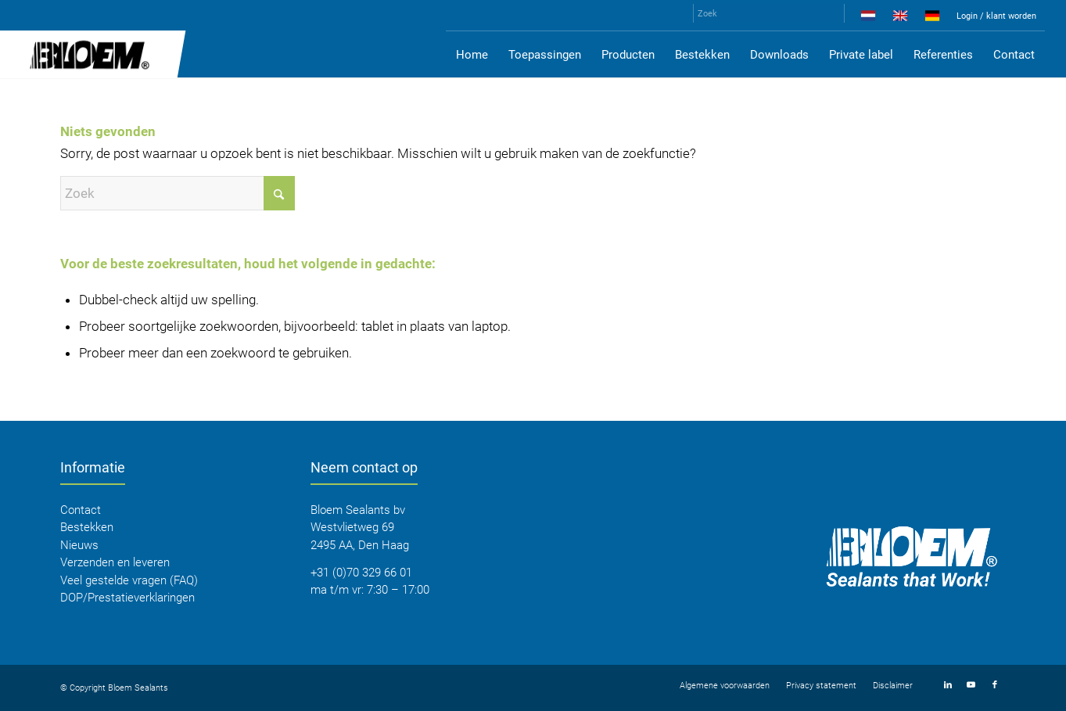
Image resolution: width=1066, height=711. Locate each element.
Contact (80, 510)
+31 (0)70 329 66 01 (361, 573)
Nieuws (79, 545)
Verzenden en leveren (115, 562)
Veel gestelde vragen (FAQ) (129, 580)
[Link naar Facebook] (995, 685)
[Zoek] (769, 13)
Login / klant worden (996, 16)
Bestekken (86, 527)
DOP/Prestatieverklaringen (127, 598)
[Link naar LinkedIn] (948, 685)
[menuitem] (868, 19)
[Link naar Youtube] (971, 685)
